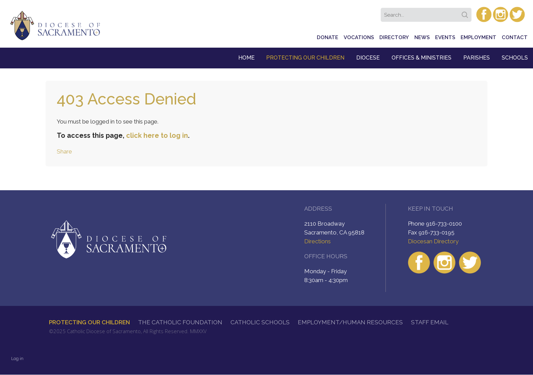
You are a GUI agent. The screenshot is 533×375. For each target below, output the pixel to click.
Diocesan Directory (433, 241)
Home (246, 57)
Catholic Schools (260, 322)
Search (466, 12)
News (422, 37)
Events (445, 37)
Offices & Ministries (421, 57)
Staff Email (429, 322)
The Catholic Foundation (180, 322)
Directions (317, 241)
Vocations (359, 37)
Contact (515, 37)
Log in (17, 358)
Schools (515, 57)
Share (64, 151)
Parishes (476, 57)
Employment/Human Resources (350, 322)
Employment (478, 37)
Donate (327, 37)
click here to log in (157, 135)
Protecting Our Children (305, 57)
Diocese (368, 57)
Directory (394, 37)
